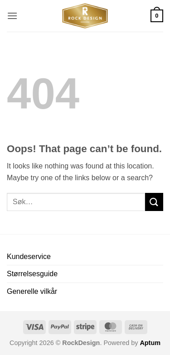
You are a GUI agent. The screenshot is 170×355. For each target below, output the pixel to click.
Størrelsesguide (32, 274)
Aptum (150, 342)
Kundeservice (29, 256)
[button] (12, 16)
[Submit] (154, 202)
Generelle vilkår (32, 291)
